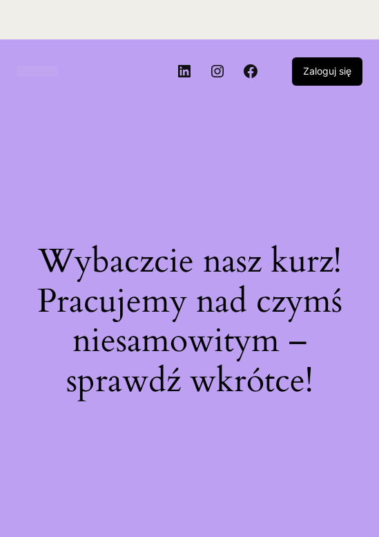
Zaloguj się (327, 71)
